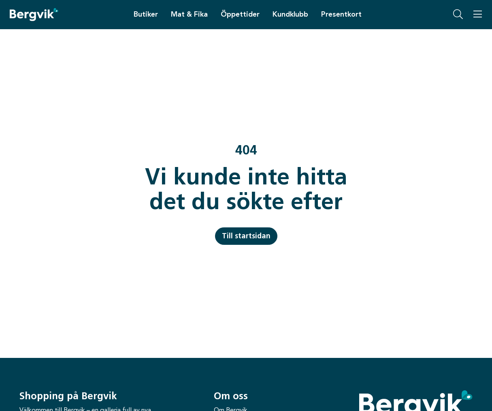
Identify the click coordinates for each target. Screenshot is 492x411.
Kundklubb (290, 14)
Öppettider (240, 14)
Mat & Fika (189, 14)
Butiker (146, 14)
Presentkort (341, 14)
